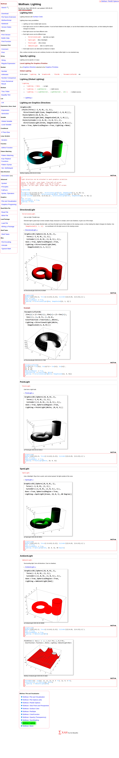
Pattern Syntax (6, 164)
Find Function (6, 41)
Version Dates (6, 27)
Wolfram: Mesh (28, 743)
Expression (5, 110)
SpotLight (28, 491)
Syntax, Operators (7, 193)
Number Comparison (8, 78)
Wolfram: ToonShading (31, 737)
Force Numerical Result (7, 82)
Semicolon (5, 113)
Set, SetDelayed (7, 168)
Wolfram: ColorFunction (31, 731)
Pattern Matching (7, 155)
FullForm (4, 190)
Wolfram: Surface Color (31, 726)
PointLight (28, 402)
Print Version (5, 35)
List (2, 102)
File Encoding (6, 242)
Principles (4, 187)
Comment (4, 49)
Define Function (6, 147)
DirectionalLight (30, 235)
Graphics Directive (29, 66)
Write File (4, 215)
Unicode (4, 245)
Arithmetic (4, 74)
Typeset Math (6, 249)
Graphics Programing (8, 204)
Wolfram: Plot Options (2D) (32, 717)
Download (4, 13)
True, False (5, 91)
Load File (4, 223)
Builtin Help (5, 38)
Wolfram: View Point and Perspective (36, 723)
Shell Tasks (5, 234)
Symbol (4, 183)
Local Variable (6, 124)
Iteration (4, 140)
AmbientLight (29, 581)
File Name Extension (8, 17)
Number (4, 71)
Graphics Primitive (51, 66)
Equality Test (5, 95)
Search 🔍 (5, 7)
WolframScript (6, 20)
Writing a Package (7, 226)
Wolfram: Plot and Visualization (34, 714)
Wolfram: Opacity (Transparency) (34, 734)
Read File (4, 212)
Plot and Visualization (9, 201)
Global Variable (6, 121)
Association (5, 176)
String (3, 60)
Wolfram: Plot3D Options (110, 1)
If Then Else (5, 132)
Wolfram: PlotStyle (29, 728)
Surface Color (38, 17)
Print (3, 52)
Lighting (28, 96)
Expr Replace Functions (6, 160)
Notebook (4, 23)
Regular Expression (8, 63)
